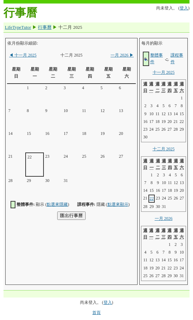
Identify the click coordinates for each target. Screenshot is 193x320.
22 (151, 198)
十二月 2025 (164, 148)
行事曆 (45, 27)
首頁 (96, 312)
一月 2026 (122, 55)
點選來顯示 (117, 204)
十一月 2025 (22, 55)
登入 (184, 8)
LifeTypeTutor (18, 27)
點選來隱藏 (57, 204)
